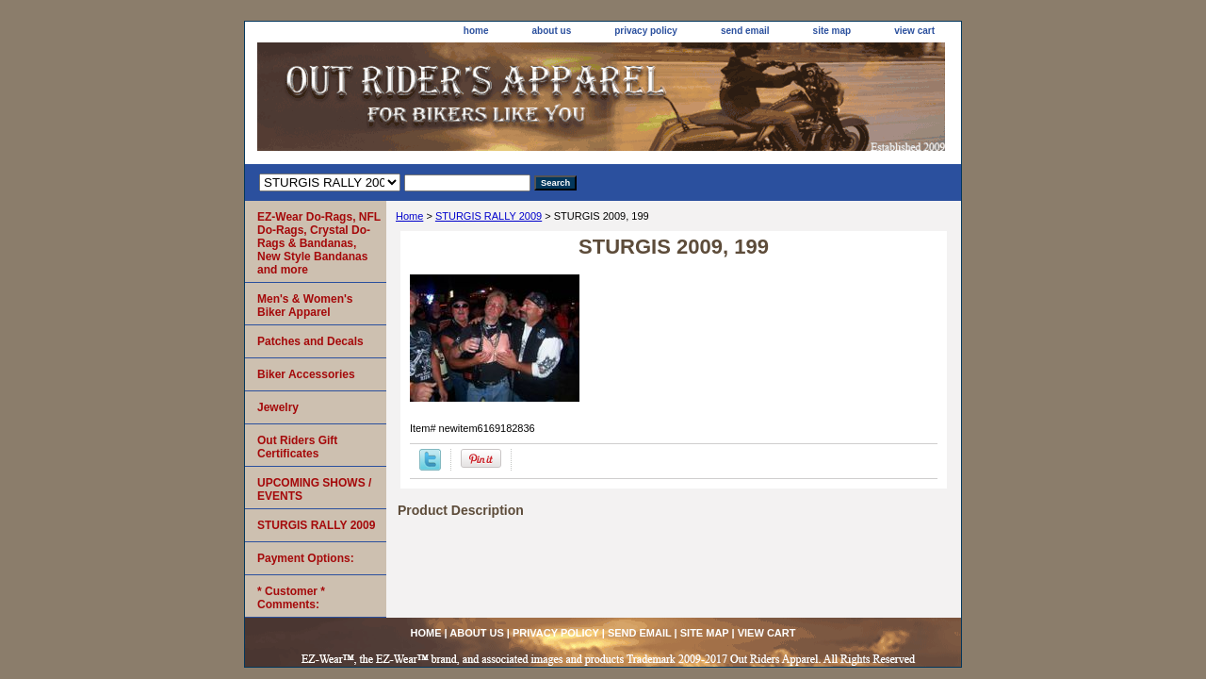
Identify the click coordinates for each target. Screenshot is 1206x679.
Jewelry (278, 407)
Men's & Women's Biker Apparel (305, 305)
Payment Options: (305, 558)
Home (409, 216)
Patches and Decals (310, 341)
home (476, 30)
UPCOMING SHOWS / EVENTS (314, 489)
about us (552, 30)
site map (832, 30)
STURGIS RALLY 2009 (488, 216)
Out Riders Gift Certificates (297, 447)
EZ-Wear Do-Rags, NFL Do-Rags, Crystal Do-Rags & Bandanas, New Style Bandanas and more (319, 243)
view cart (914, 30)
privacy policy (645, 30)
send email (745, 30)
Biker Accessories (306, 374)
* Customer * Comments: (291, 598)
